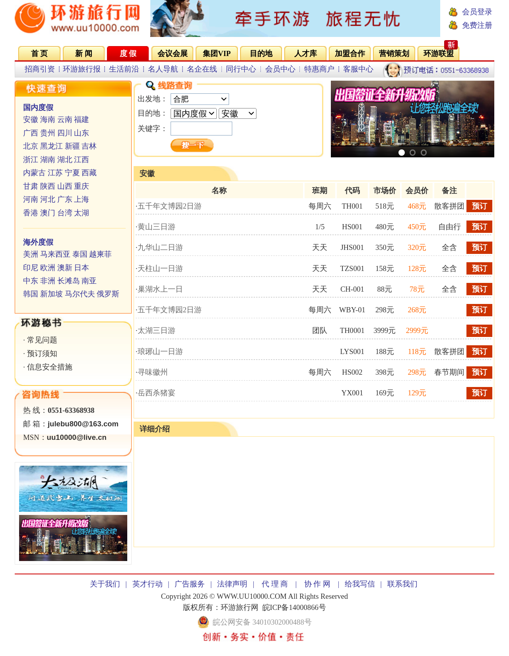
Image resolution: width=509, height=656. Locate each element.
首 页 (39, 53)
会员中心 (280, 69)
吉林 (89, 146)
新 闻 (83, 53)
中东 (30, 281)
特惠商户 (319, 69)
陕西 (47, 186)
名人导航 (163, 69)
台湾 (64, 213)
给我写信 (360, 584)
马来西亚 (55, 254)
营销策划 (394, 53)
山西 (64, 186)
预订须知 (42, 353)
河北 (47, 199)
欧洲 (47, 267)
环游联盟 (439, 53)
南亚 (89, 281)
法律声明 (232, 584)
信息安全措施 (49, 367)
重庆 (81, 186)
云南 (64, 119)
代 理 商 (275, 584)
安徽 (30, 119)
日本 (81, 267)
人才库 (305, 53)
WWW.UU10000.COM (252, 596)
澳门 (47, 213)
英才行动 (147, 584)
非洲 (47, 281)
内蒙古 (34, 172)
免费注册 (477, 25)
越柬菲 (100, 254)
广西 (30, 133)
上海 (81, 199)
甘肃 (30, 186)
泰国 (79, 254)
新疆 (72, 146)
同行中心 (241, 69)
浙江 (30, 159)
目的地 (261, 53)
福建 (81, 119)
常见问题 (42, 340)
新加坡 (51, 294)
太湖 (81, 213)
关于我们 (105, 584)
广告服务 (190, 584)
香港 (30, 213)
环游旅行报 (82, 69)
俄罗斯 (108, 294)
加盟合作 (350, 53)
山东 (81, 133)
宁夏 (72, 172)
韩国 (30, 294)
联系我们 (402, 584)
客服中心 (358, 69)
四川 (64, 133)
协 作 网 (317, 584)
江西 (81, 159)
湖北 (64, 159)
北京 (30, 146)
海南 (47, 119)
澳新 (64, 267)
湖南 (47, 159)
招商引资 (40, 69)
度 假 (128, 53)
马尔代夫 (80, 294)
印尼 (30, 267)
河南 (30, 199)
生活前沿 (124, 69)
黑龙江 (51, 146)
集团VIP (217, 53)
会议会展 (172, 53)
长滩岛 (68, 281)
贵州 (47, 133)
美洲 (30, 254)
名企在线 (202, 69)
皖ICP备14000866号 (294, 607)
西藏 (89, 172)
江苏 (55, 172)
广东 (64, 199)
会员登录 (477, 12)
